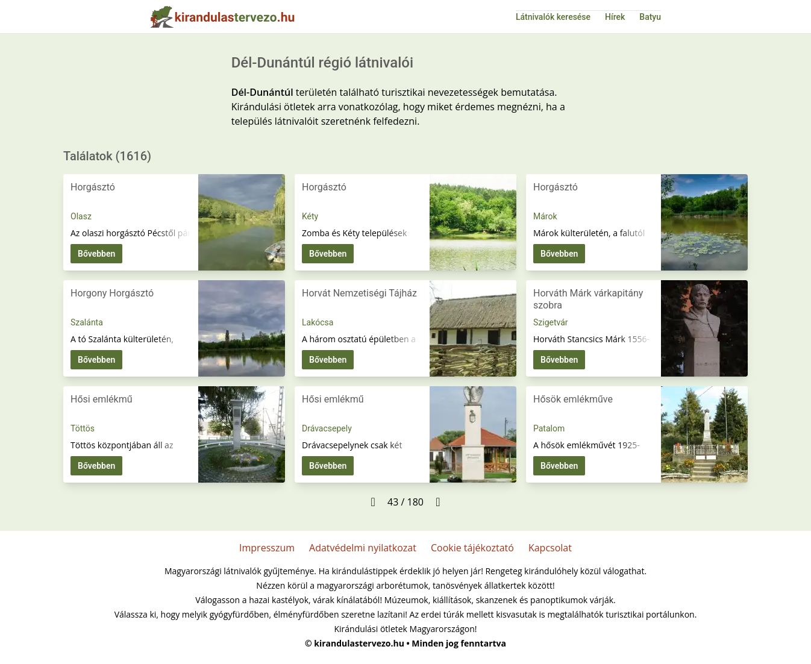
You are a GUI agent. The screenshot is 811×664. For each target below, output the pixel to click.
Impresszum (267, 547)
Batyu (650, 17)
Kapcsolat (550, 547)
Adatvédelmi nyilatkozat (362, 547)
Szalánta (86, 322)
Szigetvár (550, 322)
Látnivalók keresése (553, 17)
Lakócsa (317, 322)
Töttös (82, 428)
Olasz (81, 216)
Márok (545, 216)
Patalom (549, 428)
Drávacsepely (327, 428)
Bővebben (96, 253)
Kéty (310, 216)
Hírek (615, 17)
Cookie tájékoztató (472, 547)
